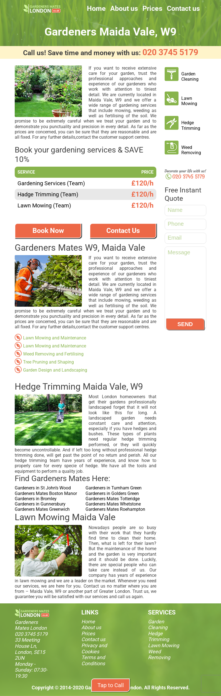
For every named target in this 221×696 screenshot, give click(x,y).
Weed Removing (191, 150)
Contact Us (123, 231)
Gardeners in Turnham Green (114, 488)
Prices (152, 8)
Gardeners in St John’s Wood (43, 488)
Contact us (183, 8)
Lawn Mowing (189, 101)
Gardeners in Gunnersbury (40, 504)
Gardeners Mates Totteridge (113, 498)
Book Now (48, 231)
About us (124, 8)
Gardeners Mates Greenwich (42, 509)
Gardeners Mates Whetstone (113, 504)
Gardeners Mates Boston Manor (46, 493)
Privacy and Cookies (94, 648)
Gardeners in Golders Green (112, 493)
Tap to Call (110, 685)
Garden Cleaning (190, 76)
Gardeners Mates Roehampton (115, 509)
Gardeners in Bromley (36, 498)
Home (96, 8)
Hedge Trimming (190, 125)
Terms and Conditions (93, 660)
